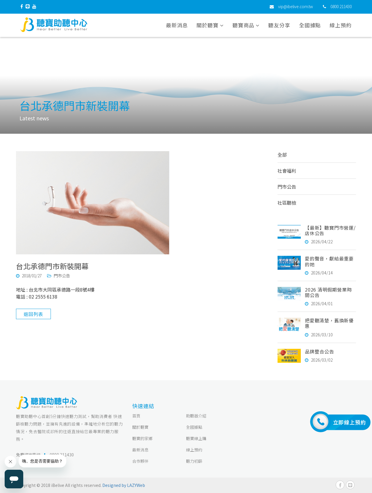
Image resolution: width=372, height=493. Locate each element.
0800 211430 (341, 7)
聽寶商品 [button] (246, 26)
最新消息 (177, 26)
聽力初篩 (194, 461)
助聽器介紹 (196, 416)
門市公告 (287, 186)
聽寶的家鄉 (142, 438)
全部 (282, 154)
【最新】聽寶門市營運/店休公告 (330, 230)
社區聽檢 (287, 202)
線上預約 (341, 26)
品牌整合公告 (319, 351)
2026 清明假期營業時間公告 (328, 292)
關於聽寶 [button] (209, 26)
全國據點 (310, 26)
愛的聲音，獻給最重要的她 (329, 261)
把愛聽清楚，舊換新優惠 (329, 323)
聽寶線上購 (196, 438)
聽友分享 (279, 26)
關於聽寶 (140, 427)
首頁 (136, 416)
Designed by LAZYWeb (123, 485)
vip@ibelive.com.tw (295, 7)
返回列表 (33, 313)
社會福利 (287, 170)
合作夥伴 (140, 461)
